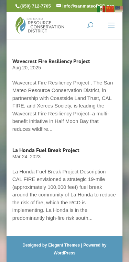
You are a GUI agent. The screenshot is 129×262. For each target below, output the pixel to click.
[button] (111, 29)
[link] (40, 24)
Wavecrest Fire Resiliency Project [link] (51, 61)
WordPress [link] (64, 253)
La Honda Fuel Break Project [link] (45, 150)
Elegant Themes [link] (64, 245)
